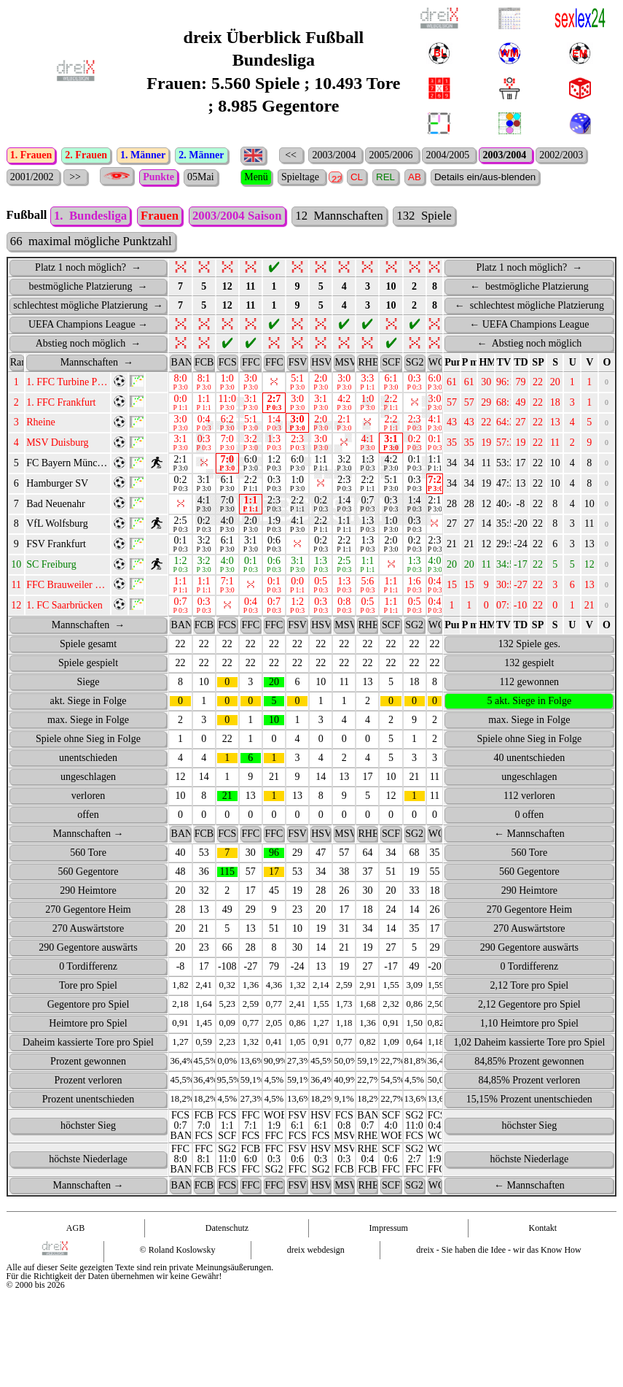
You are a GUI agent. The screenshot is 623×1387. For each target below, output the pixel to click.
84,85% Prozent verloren (530, 1102)
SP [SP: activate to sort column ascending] (538, 384)
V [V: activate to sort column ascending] (589, 384)
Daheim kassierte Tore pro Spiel (88, 1064)
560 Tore (88, 874)
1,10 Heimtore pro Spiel (529, 1045)
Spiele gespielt (88, 684)
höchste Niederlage (88, 1180)
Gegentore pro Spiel (88, 1026)
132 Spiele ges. (529, 665)
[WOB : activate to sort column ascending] (435, 384)
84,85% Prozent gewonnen (529, 1083)
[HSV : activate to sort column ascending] (320, 384)
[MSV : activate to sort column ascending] (344, 384)
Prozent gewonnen (88, 1083)
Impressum (388, 1250)
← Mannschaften (529, 855)
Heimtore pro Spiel (88, 1045)
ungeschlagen (88, 798)
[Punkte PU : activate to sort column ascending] (452, 384)
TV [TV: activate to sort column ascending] (504, 384)
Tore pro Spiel (88, 1007)
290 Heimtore (88, 912)
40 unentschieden (529, 779)
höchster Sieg (88, 1147)
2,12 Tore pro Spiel (529, 1007)
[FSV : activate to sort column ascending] (297, 384)
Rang (17, 384)
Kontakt (543, 1250)
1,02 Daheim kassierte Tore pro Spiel (529, 1064)
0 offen (529, 836)
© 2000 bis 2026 (36, 1307)
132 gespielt (529, 684)
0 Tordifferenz (88, 988)
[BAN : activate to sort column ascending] (180, 384)
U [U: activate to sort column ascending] (572, 384)
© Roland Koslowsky (178, 1272)
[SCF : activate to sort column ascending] (390, 384)
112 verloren (529, 817)
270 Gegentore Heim (87, 931)
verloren (88, 817)
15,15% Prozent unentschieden (529, 1121)
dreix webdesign (316, 1272)
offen (87, 836)
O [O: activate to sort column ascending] (607, 384)
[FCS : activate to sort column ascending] (227, 384)
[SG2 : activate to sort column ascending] (414, 384)
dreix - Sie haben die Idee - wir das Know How (498, 1272)
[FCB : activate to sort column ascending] (204, 384)
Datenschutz (226, 1250)
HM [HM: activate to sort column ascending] (487, 384)
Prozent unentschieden (88, 1121)
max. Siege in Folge (88, 741)
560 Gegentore (88, 893)
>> (75, 176)
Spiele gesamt (88, 665)
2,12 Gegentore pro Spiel (529, 1026)
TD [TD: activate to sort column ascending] (521, 384)
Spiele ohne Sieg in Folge (88, 760)
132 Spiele (424, 237)
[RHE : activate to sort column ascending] (367, 384)
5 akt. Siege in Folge (529, 722)
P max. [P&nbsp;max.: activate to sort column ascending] (470, 384)
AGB (75, 1250)
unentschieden (88, 779)
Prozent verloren (88, 1102)
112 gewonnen (530, 703)
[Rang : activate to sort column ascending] (17, 384)
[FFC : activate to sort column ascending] (250, 384)
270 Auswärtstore (88, 950)
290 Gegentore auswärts (88, 969)
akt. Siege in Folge (88, 722)
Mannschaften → (88, 855)
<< (291, 155)
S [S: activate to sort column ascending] (555, 384)
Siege (88, 703)
